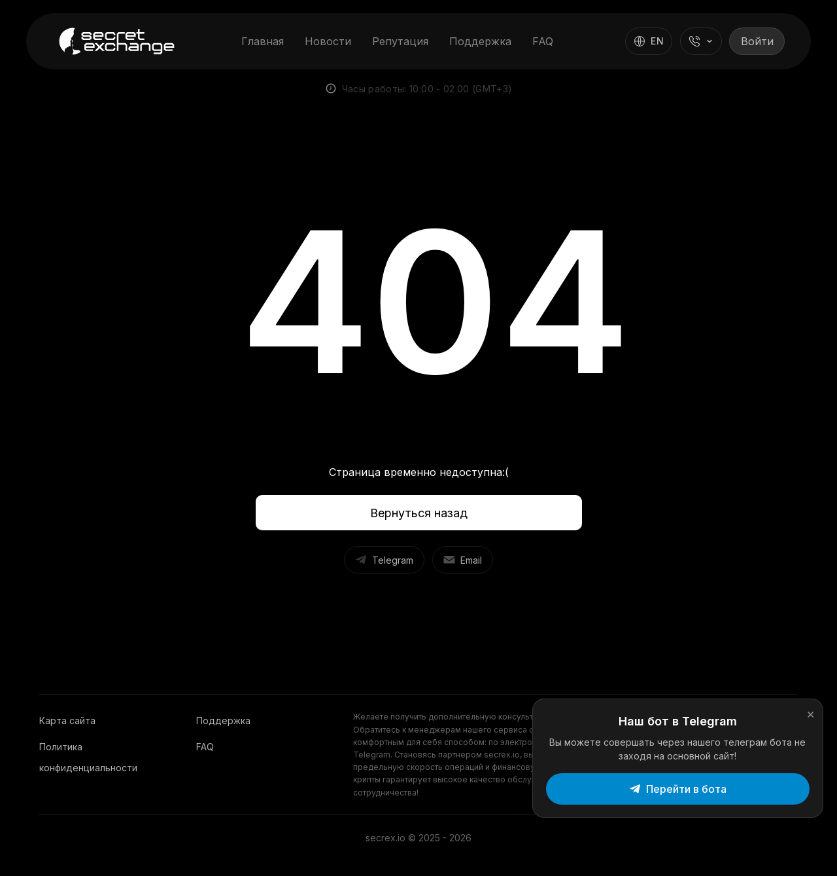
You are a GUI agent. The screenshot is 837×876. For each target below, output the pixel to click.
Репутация (399, 41)
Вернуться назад (419, 513)
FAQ (541, 41)
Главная (261, 41)
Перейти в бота (710, 781)
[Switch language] (646, 41)
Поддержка (479, 41)
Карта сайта (67, 720)
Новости (326, 41)
